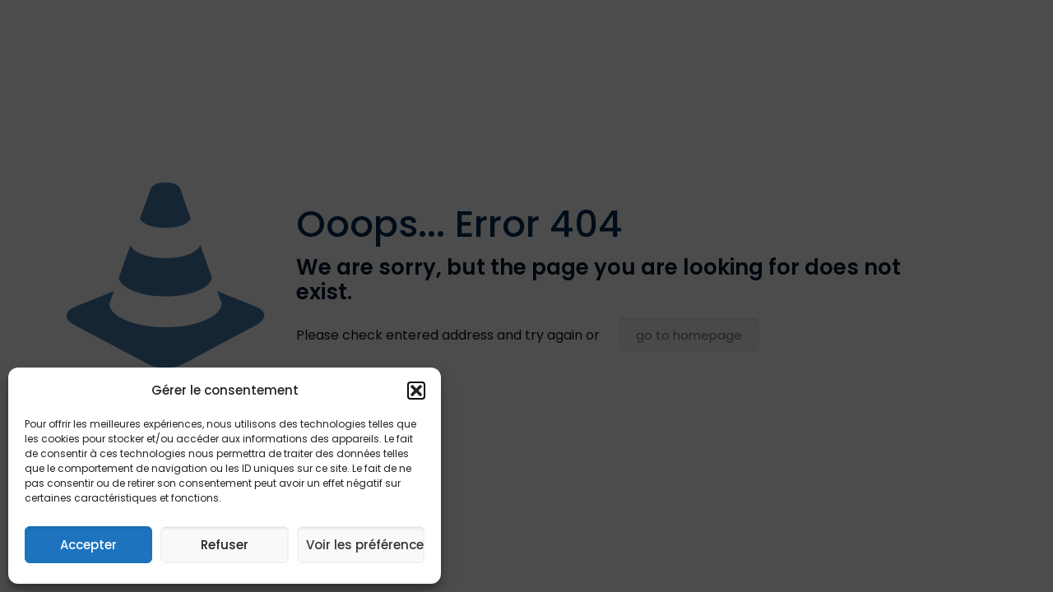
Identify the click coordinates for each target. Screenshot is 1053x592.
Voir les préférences (365, 544)
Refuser (224, 544)
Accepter (88, 544)
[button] (416, 390)
